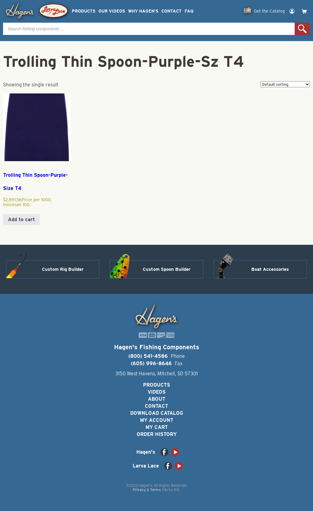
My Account (156, 420)
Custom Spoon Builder (166, 269)
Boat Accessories (270, 269)
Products (83, 11)
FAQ (189, 11)
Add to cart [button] (21, 219)
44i (176, 489)
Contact (171, 11)
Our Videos (111, 11)
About (156, 399)
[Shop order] (285, 84)
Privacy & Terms (147, 489)
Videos (157, 392)
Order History (157, 434)
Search (302, 29)
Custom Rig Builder (62, 269)
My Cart (156, 427)
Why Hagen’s (143, 11)
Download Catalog (156, 413)
